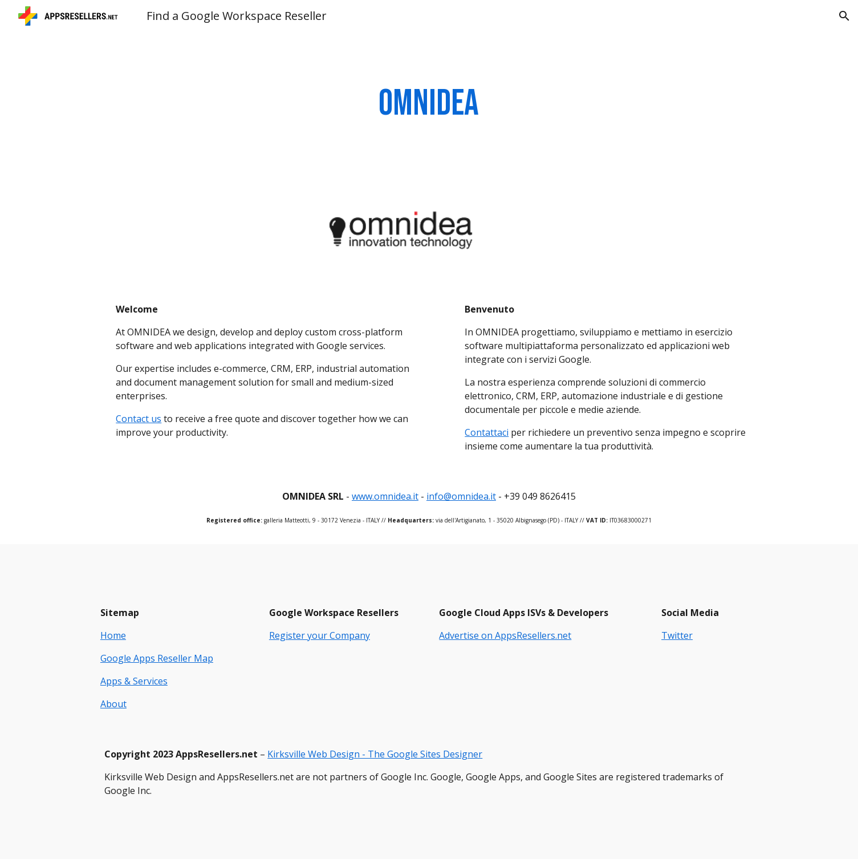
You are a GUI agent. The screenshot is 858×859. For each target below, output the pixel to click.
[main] (429, 104)
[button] (844, 16)
